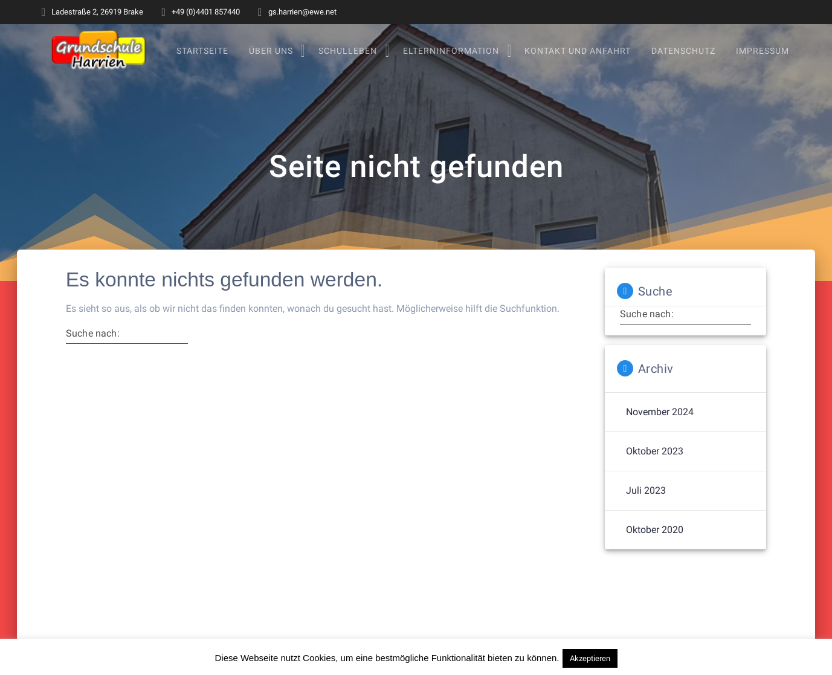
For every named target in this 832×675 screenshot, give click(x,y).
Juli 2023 (646, 503)
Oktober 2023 (654, 464)
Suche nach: (93, 345)
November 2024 (660, 424)
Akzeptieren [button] (590, 658)
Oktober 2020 (654, 542)
